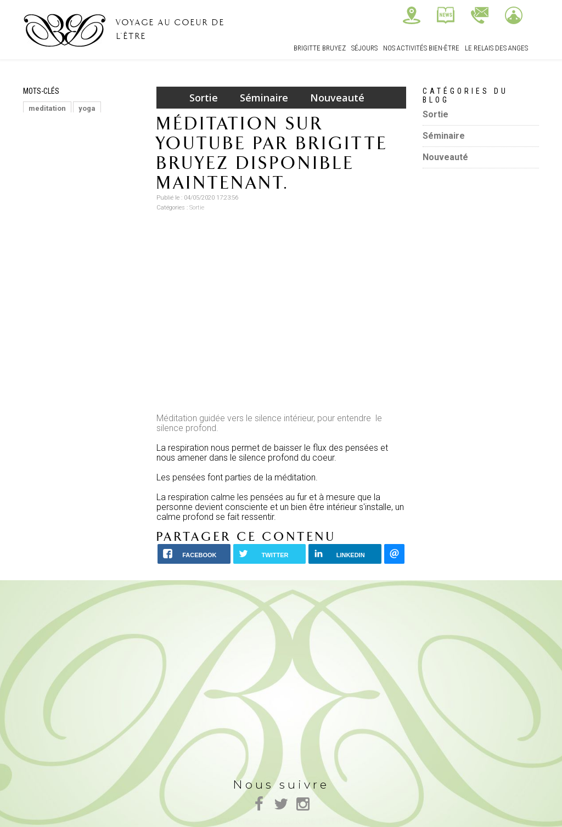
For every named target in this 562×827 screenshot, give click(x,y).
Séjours (364, 48)
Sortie (203, 97)
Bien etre (44, 158)
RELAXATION (90, 125)
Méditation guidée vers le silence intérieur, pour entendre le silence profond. (269, 423)
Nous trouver (411, 15)
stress (39, 174)
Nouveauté (337, 97)
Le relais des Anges (496, 48)
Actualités (445, 15)
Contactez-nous (479, 15)
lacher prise (84, 174)
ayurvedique (98, 141)
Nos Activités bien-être (421, 48)
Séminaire (264, 97)
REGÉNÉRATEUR (99, 158)
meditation (47, 108)
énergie (42, 125)
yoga (86, 108)
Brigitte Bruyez (320, 48)
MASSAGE (46, 141)
